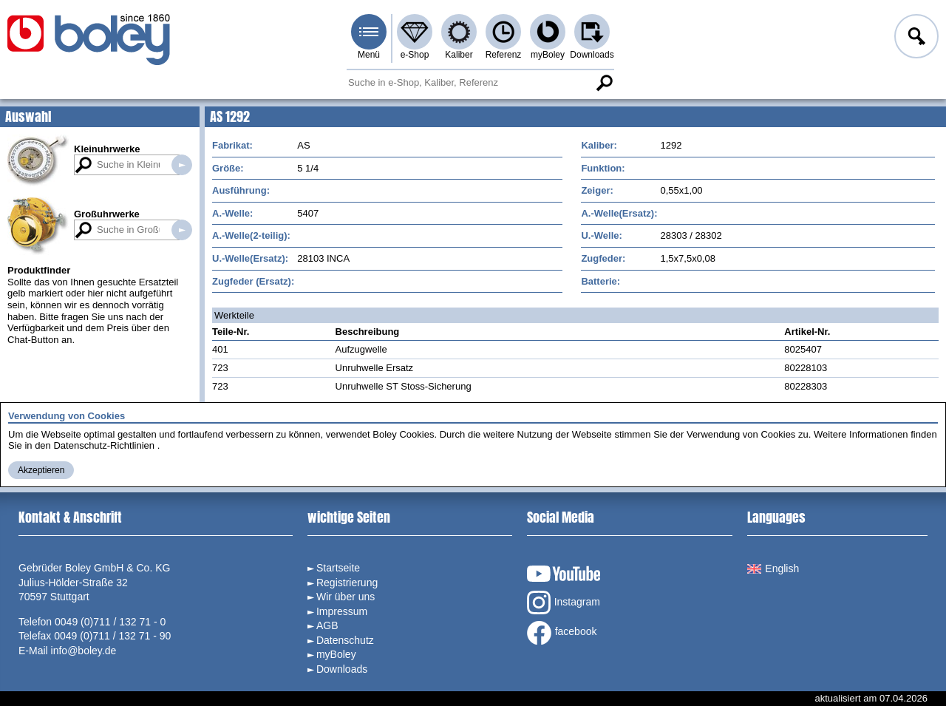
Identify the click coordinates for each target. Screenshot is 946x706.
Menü (369, 55)
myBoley (548, 55)
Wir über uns (345, 597)
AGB (327, 625)
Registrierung (347, 582)
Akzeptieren (41, 470)
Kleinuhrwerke (107, 149)
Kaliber (458, 55)
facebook (562, 633)
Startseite (338, 568)
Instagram (563, 602)
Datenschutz (345, 640)
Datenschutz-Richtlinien (103, 445)
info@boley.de (84, 650)
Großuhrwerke (107, 214)
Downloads (591, 55)
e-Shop (415, 55)
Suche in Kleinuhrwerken (181, 165)
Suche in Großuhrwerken (181, 230)
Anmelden (915, 38)
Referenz (504, 55)
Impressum (341, 611)
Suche (603, 82)
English (773, 568)
